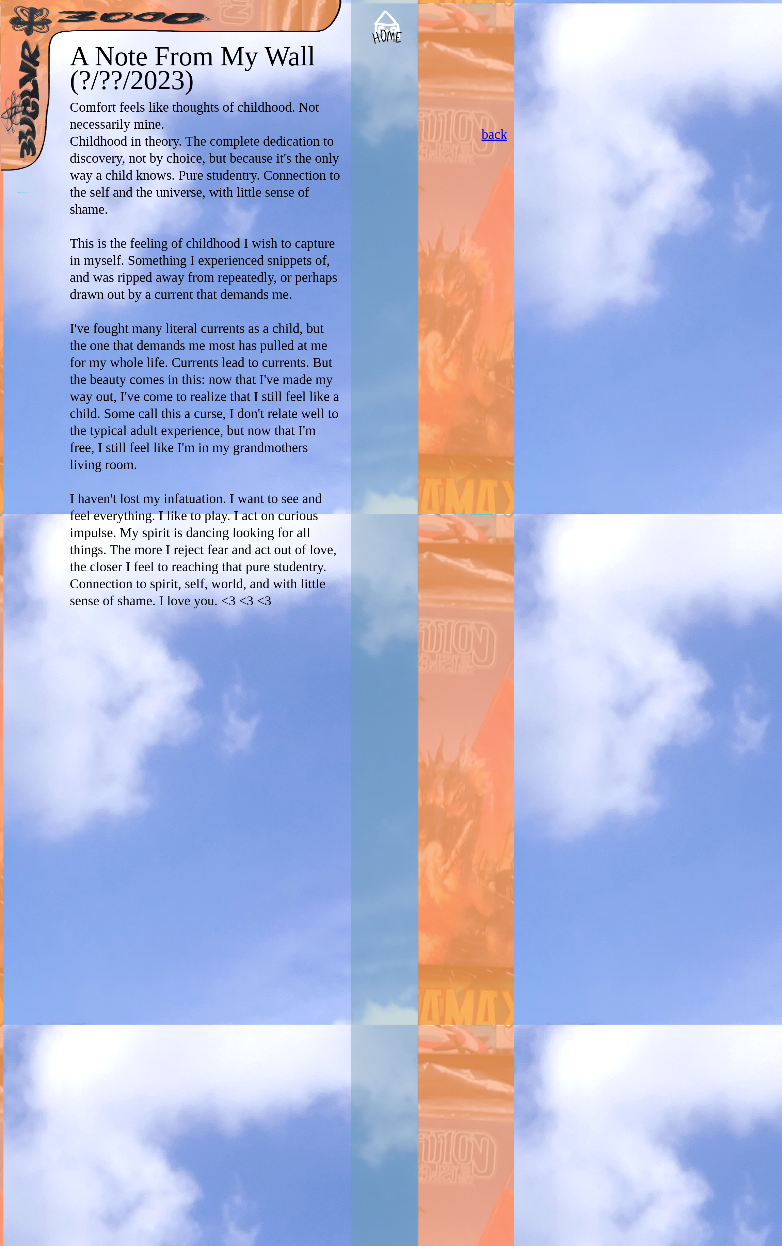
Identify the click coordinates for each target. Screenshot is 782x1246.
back (494, 134)
